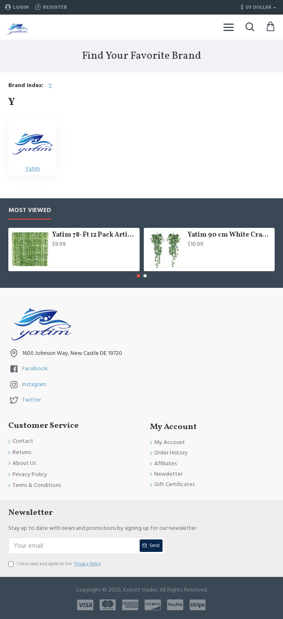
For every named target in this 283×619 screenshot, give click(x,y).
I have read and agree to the (55, 564)
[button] (138, 275)
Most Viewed (29, 211)
